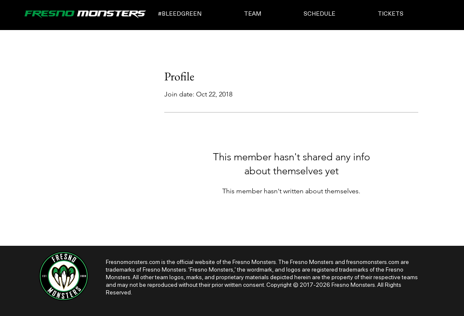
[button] (195, 14)
